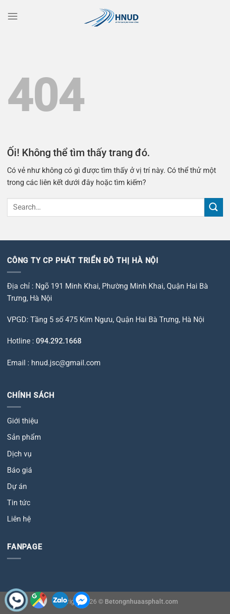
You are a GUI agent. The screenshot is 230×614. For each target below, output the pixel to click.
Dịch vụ (19, 453)
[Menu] (12, 16)
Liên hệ (19, 519)
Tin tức (18, 502)
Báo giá (19, 470)
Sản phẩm (24, 437)
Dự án (17, 486)
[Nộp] (213, 207)
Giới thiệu (22, 420)
